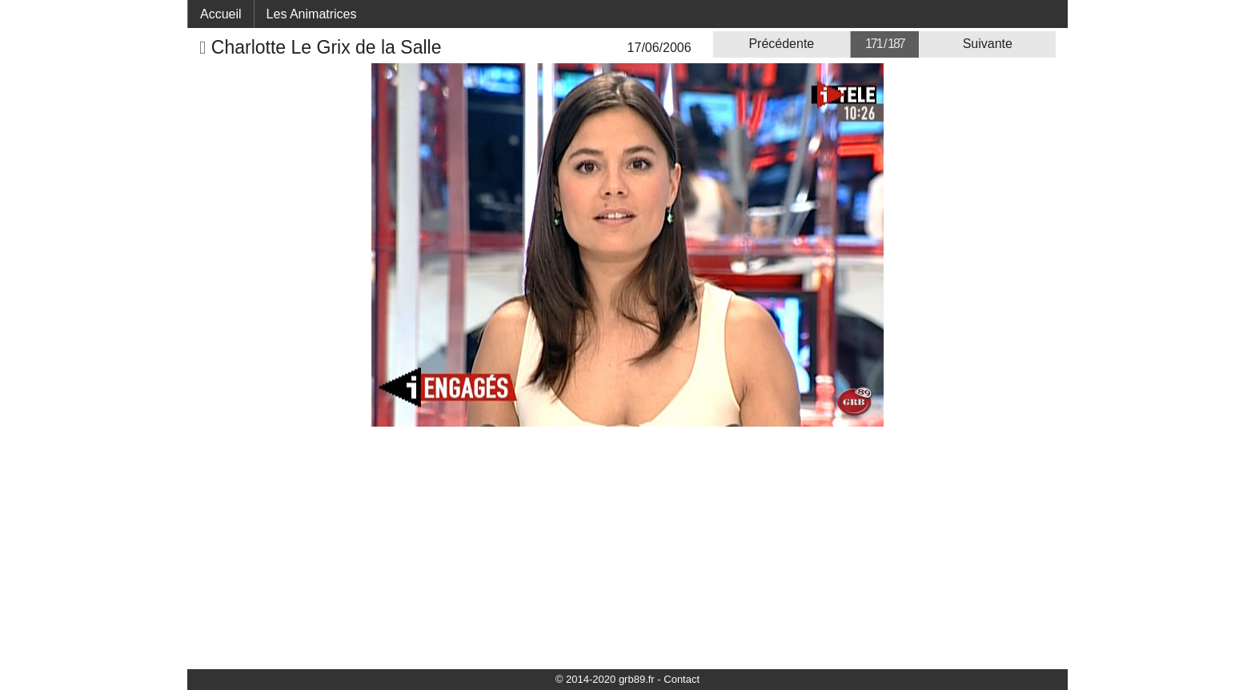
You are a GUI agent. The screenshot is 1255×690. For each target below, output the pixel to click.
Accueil (221, 14)
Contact (682, 679)
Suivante (987, 43)
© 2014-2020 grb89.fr (605, 679)
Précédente (781, 43)
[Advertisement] (627, 547)
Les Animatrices (312, 14)
